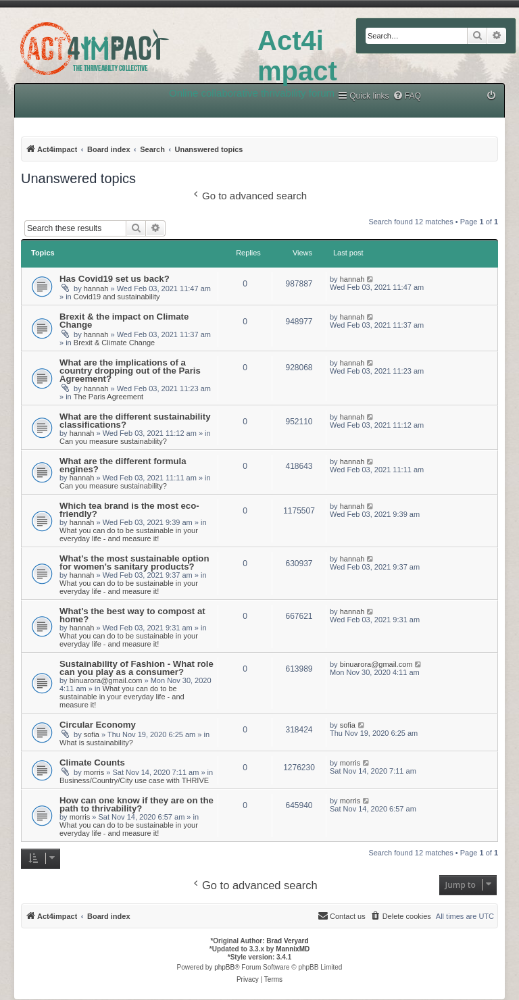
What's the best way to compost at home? (132, 615)
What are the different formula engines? (123, 465)
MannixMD (293, 949)
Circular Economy (97, 725)
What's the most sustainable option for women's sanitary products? (134, 562)
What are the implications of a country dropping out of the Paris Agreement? (130, 370)
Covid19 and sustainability (117, 297)
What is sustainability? (96, 743)
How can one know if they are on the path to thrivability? (136, 804)
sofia (91, 734)
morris (94, 772)
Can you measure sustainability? (113, 441)
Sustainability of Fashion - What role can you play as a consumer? (136, 668)
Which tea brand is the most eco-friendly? (129, 510)
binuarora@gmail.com (106, 680)
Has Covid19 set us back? (114, 279)
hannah (96, 288)
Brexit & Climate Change (114, 343)
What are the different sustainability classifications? (135, 420)
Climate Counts (92, 762)
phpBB (224, 967)
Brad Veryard (287, 941)
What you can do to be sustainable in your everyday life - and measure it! (128, 534)
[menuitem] (407, 96)
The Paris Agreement (108, 397)
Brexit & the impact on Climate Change (124, 320)
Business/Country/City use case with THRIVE (134, 780)
